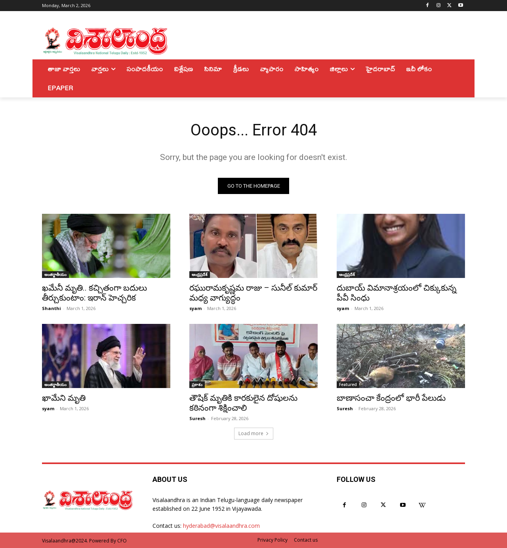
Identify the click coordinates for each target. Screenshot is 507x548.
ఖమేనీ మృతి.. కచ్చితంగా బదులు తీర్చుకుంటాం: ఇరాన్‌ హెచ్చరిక (94, 293)
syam (195, 308)
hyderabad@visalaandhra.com (221, 526)
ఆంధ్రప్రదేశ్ (200, 274)
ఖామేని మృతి (64, 398)
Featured (348, 384)
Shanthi (51, 308)
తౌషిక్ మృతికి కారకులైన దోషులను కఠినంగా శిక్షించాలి (243, 403)
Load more (253, 433)
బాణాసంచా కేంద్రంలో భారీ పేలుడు (391, 398)
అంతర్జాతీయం (55, 274)
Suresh (197, 418)
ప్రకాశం (197, 384)
